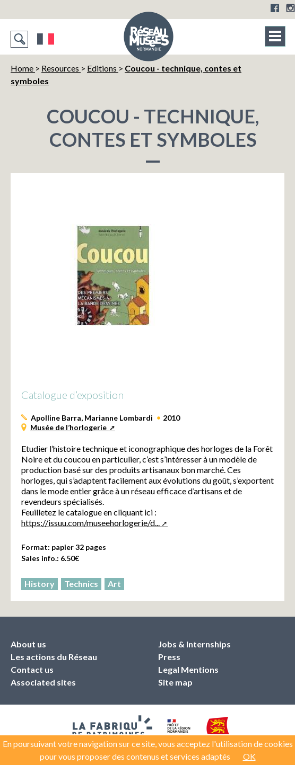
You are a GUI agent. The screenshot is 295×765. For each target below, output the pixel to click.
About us (28, 644)
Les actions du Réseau (54, 657)
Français (46, 39)
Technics (81, 584)
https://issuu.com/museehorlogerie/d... (90, 523)
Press (169, 657)
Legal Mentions (188, 669)
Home (23, 68)
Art (114, 584)
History (39, 584)
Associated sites (43, 682)
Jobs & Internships (194, 644)
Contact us (32, 669)
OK (249, 756)
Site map (175, 682)
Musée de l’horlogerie (69, 427)
